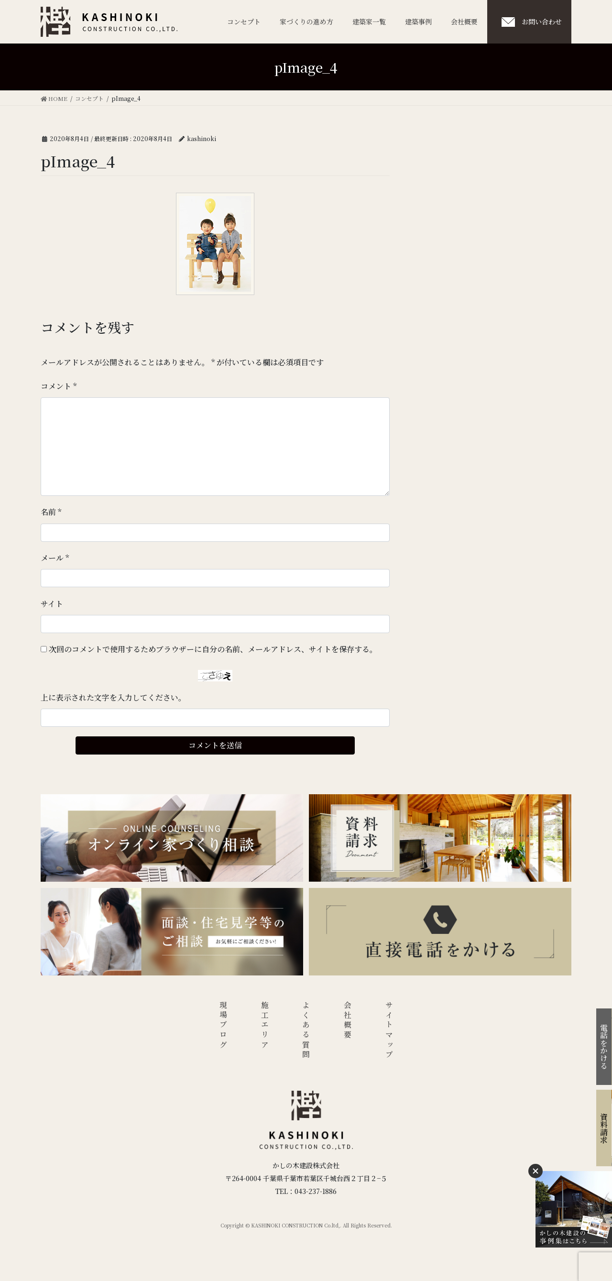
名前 (51, 511)
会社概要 (347, 1020)
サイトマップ (388, 1031)
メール (55, 557)
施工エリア (265, 1026)
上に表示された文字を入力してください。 (113, 697)
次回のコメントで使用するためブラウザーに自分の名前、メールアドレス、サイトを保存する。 (213, 649)
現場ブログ (223, 1026)
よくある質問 (306, 1031)
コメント (58, 386)
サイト (52, 603)
